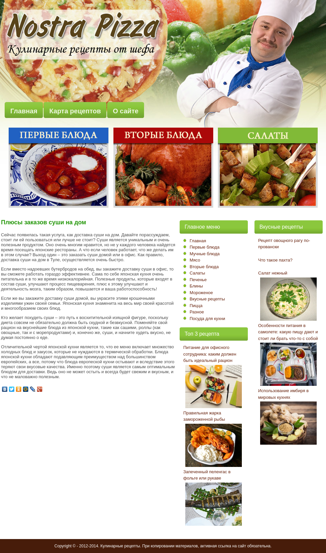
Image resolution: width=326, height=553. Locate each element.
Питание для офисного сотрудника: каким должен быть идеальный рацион (209, 354)
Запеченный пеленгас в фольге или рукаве (207, 475)
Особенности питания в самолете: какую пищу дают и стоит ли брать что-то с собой (288, 332)
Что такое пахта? (275, 260)
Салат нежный (272, 273)
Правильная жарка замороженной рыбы (204, 416)
